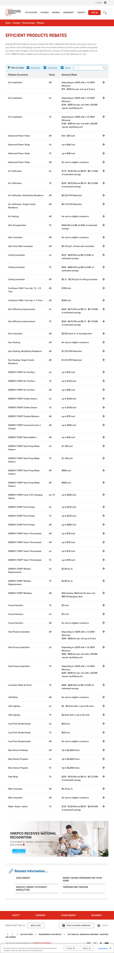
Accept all (70, 948)
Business (97, 915)
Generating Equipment (15, 937)
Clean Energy (68, 915)
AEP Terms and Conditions (43, 943)
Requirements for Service (91, 934)
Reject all (87, 948)
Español (98, 3)
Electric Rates (65, 934)
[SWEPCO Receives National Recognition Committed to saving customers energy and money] (57, 839)
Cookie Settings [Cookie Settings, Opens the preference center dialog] (103, 948)
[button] (31, 12)
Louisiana (52, 67)
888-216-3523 (36, 925)
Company (40, 915)
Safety (16, 915)
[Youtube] (106, 943)
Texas (68, 67)
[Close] (110, 948)
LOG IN (94, 12)
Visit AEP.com (11, 934)
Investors (29, 934)
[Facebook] (101, 943)
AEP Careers (46, 934)
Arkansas (35, 67)
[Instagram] (88, 943)
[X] (95, 943)
